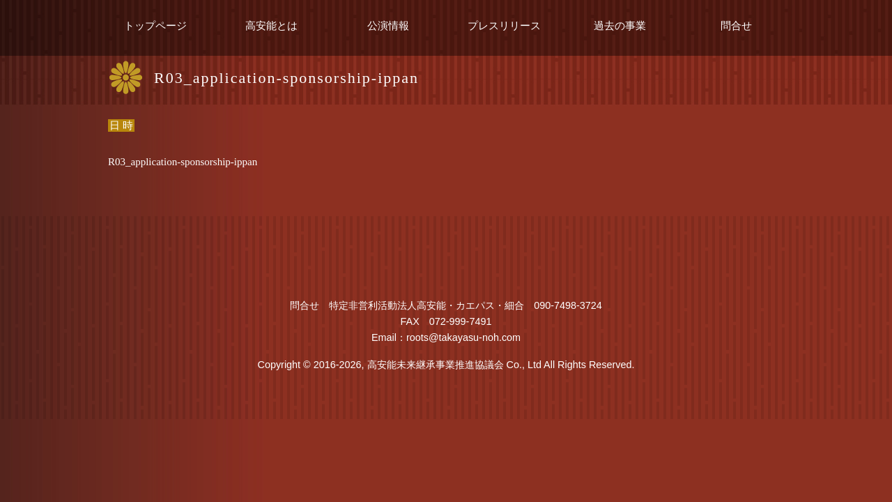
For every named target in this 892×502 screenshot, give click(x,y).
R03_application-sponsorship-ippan (182, 161)
